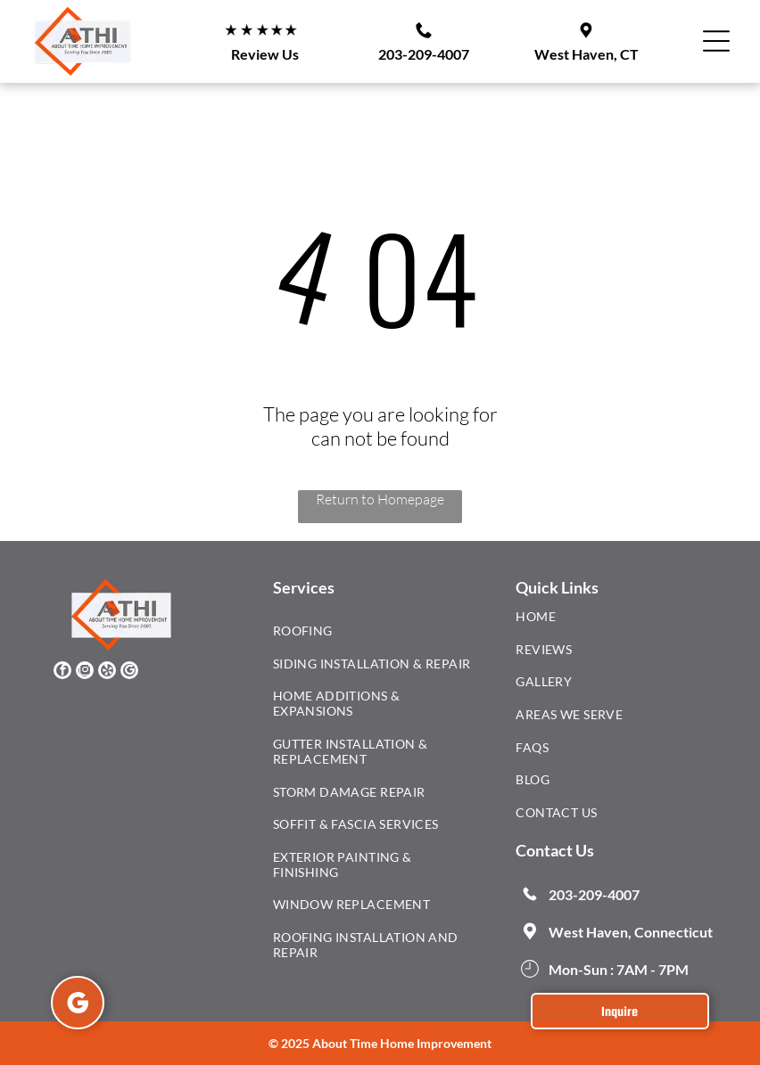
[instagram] (85, 672)
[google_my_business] (129, 672)
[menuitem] (374, 635)
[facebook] (62, 672)
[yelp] (107, 672)
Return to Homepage (380, 499)
